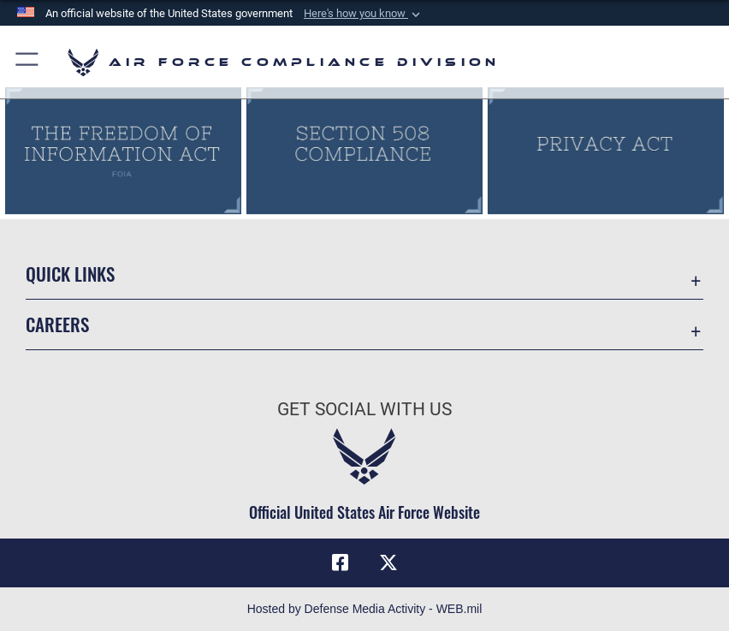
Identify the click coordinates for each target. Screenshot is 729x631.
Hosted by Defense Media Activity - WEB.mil (365, 609)
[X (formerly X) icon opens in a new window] (388, 562)
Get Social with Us (364, 409)
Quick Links (70, 273)
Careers (57, 324)
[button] (364, 13)
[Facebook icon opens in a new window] (340, 562)
